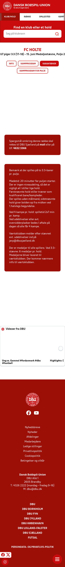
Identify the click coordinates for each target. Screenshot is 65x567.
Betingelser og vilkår (32, 461)
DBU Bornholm (32, 509)
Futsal (32, 538)
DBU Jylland (32, 518)
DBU (32, 504)
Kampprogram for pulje (32, 71)
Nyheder (32, 432)
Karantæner (49, 64)
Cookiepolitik (32, 456)
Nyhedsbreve (32, 427)
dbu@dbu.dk (34, 489)
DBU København (32, 523)
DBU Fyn (32, 514)
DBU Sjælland (32, 533)
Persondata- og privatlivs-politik (32, 547)
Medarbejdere (32, 441)
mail (42, 145)
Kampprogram (28, 64)
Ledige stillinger (32, 446)
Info (11, 64)
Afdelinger (32, 437)
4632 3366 (19, 148)
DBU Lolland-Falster (32, 528)
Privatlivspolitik (32, 451)
